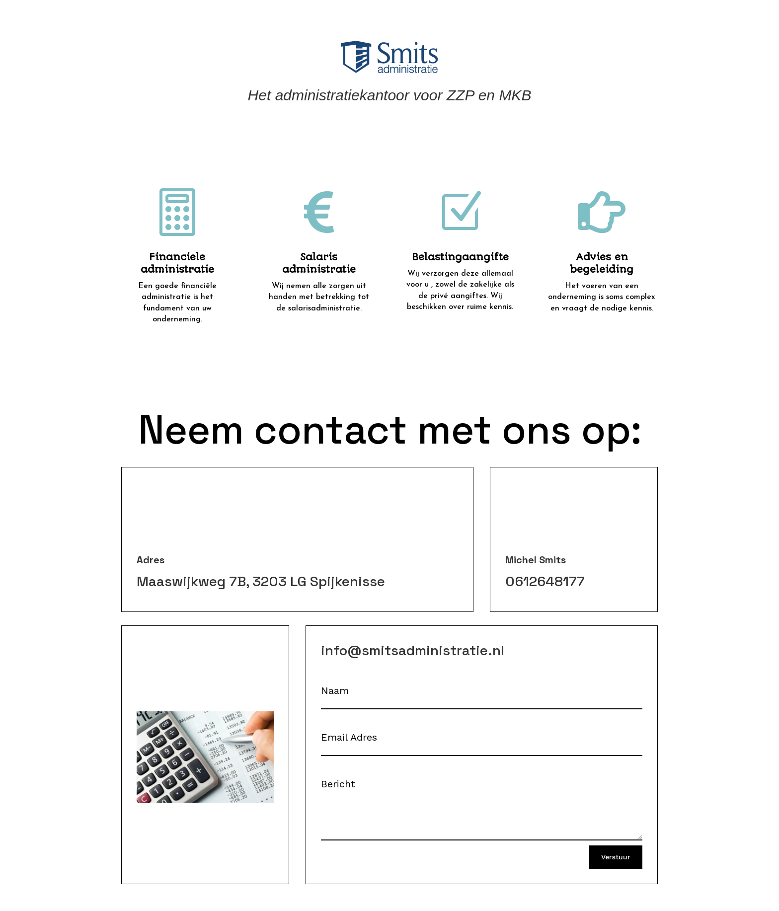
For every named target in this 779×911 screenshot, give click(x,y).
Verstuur (615, 857)
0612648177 (545, 581)
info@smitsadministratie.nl (412, 650)
